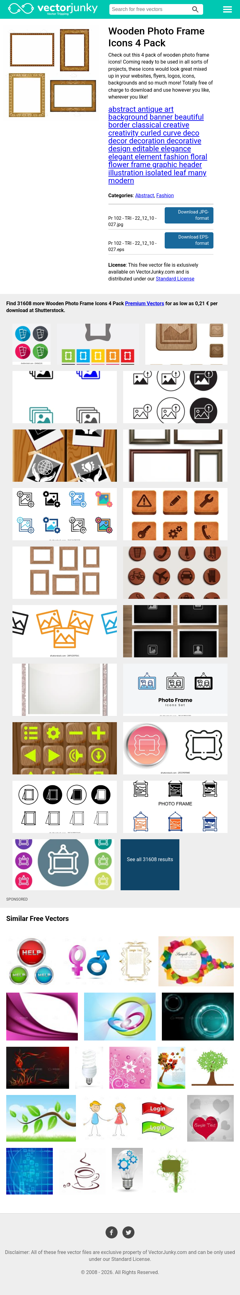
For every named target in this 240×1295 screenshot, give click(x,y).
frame (141, 164)
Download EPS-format (193, 240)
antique (151, 109)
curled (151, 133)
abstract (123, 109)
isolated (159, 172)
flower (119, 164)
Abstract (144, 195)
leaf (181, 172)
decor (118, 140)
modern (121, 180)
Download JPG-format (193, 215)
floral (198, 156)
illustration (126, 172)
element (149, 156)
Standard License (175, 279)
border (120, 125)
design (120, 148)
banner (162, 117)
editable (146, 148)
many (197, 172)
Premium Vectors (144, 303)
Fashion (165, 195)
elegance (176, 148)
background (129, 117)
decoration (148, 140)
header (190, 164)
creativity (124, 133)
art (169, 109)
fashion (177, 156)
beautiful (189, 117)
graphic (165, 164)
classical (147, 125)
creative (176, 125)
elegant (121, 156)
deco (191, 133)
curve (173, 133)
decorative (184, 140)
